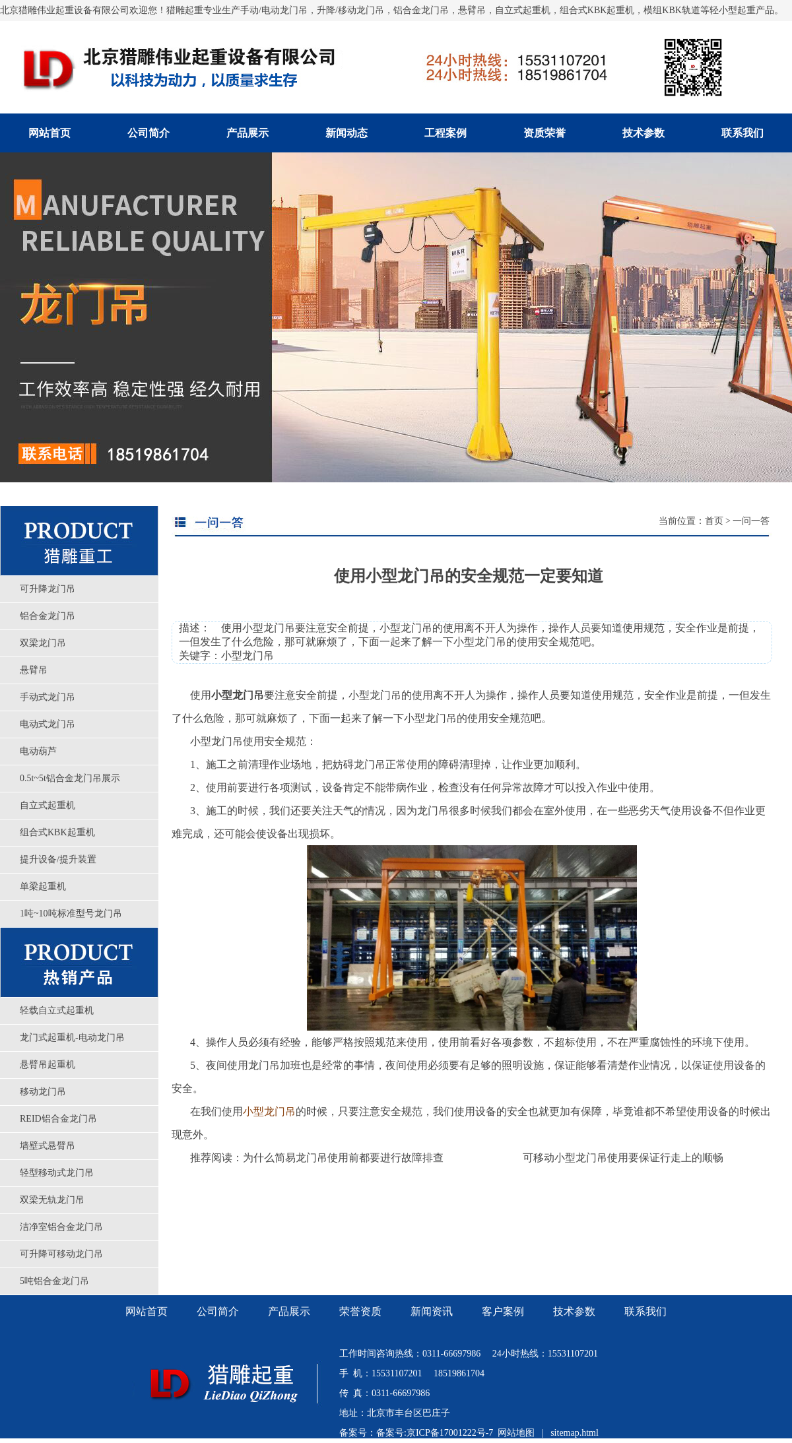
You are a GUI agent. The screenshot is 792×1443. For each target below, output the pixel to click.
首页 (714, 521)
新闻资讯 (432, 1311)
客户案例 (503, 1311)
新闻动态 (346, 133)
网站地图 (516, 1433)
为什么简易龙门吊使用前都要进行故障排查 (343, 1157)
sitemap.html (574, 1433)
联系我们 (742, 133)
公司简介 (148, 133)
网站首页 (49, 133)
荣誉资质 (360, 1311)
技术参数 (643, 133)
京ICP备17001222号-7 (450, 1433)
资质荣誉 (544, 133)
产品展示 (247, 133)
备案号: (391, 1433)
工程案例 (445, 133)
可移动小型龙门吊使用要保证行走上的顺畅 (623, 1157)
